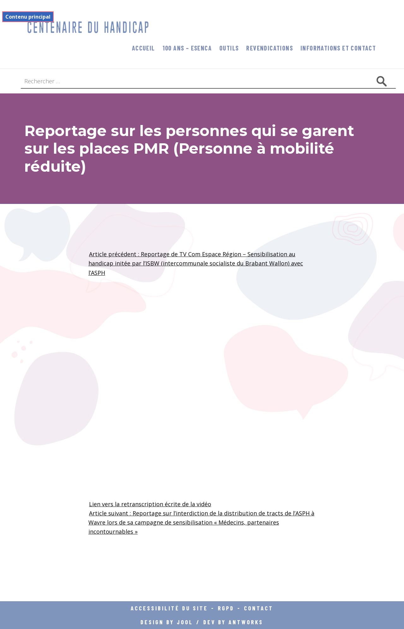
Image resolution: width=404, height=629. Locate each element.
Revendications (269, 48)
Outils (229, 48)
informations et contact (338, 48)
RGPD (226, 608)
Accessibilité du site (169, 608)
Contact (258, 608)
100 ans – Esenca (187, 48)
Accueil (143, 48)
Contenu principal (27, 16)
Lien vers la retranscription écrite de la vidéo (150, 504)
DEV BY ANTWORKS (233, 622)
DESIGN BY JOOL (166, 622)
